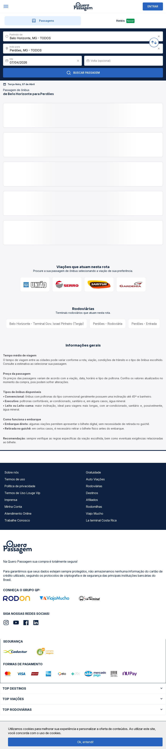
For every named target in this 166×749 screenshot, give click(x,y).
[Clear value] (78, 60)
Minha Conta (13, 507)
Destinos (92, 493)
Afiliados (92, 500)
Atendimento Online (17, 513)
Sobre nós (11, 472)
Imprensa (10, 500)
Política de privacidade (19, 486)
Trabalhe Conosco (17, 520)
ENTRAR (152, 6)
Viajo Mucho (94, 513)
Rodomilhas (94, 507)
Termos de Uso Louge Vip (22, 493)
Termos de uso (14, 479)
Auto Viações (95, 479)
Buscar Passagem (83, 72)
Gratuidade (93, 472)
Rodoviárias (94, 486)
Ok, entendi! (85, 742)
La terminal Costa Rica (101, 520)
